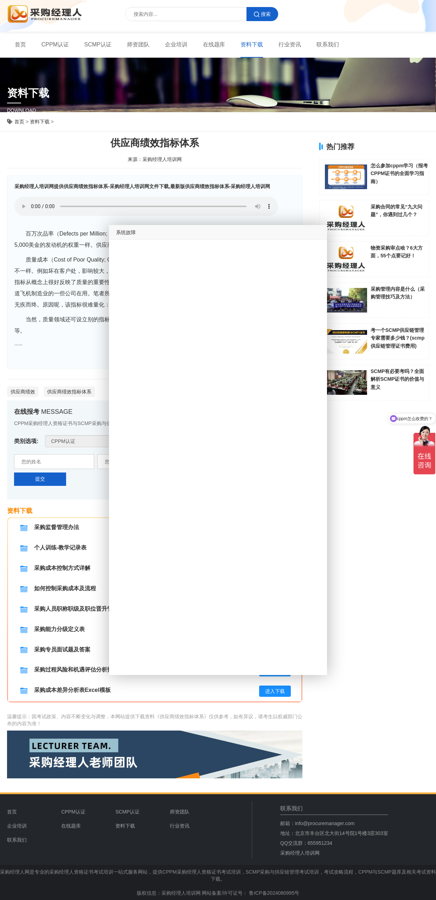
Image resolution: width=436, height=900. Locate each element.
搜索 (262, 14)
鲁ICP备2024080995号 (273, 893)
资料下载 (252, 44)
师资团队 (138, 44)
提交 (40, 479)
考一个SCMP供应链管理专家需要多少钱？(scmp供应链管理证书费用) (397, 338)
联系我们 (327, 44)
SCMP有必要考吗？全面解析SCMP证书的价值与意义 (397, 379)
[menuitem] (20, 45)
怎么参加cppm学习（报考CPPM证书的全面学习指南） (399, 173)
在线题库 (214, 44)
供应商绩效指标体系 (69, 391)
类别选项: (26, 441)
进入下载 (275, 691)
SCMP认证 (98, 44)
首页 (20, 44)
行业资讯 (289, 44)
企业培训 (176, 44)
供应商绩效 (23, 391)
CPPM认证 (55, 44)
